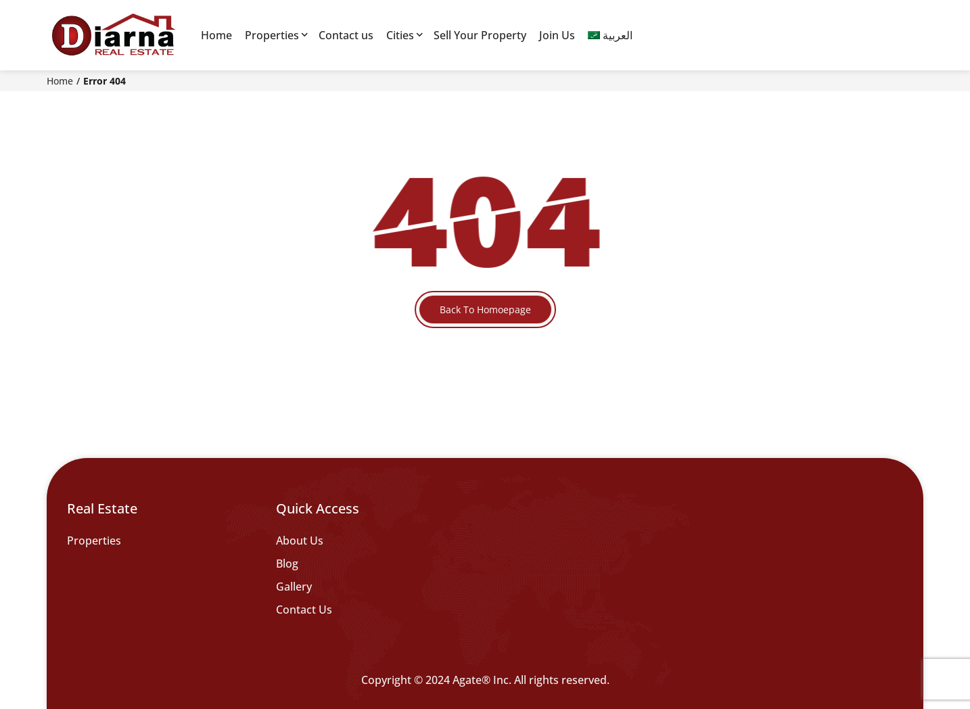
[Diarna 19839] (113, 35)
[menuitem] (610, 35)
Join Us (557, 35)
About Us (299, 540)
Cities (400, 35)
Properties (272, 35)
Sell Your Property (480, 35)
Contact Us (304, 609)
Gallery (294, 586)
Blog (287, 563)
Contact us (346, 35)
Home (216, 35)
